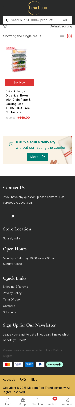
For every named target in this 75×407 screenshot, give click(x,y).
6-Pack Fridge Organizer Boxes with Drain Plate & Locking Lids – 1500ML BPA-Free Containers (18, 101)
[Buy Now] (19, 82)
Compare (9, 306)
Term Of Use (11, 299)
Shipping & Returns (15, 286)
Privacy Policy (12, 293)
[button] (61, 26)
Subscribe (9, 312)
